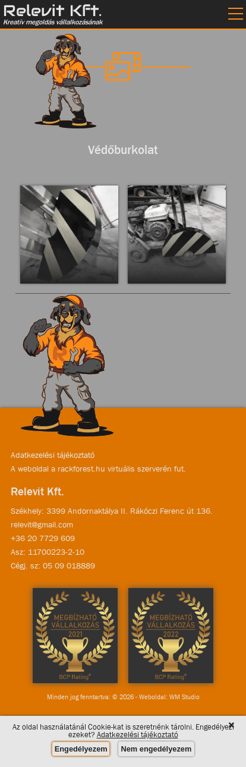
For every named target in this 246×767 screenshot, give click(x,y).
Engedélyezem (81, 748)
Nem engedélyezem (156, 748)
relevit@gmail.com (42, 524)
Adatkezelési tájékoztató (52, 454)
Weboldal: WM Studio (169, 696)
